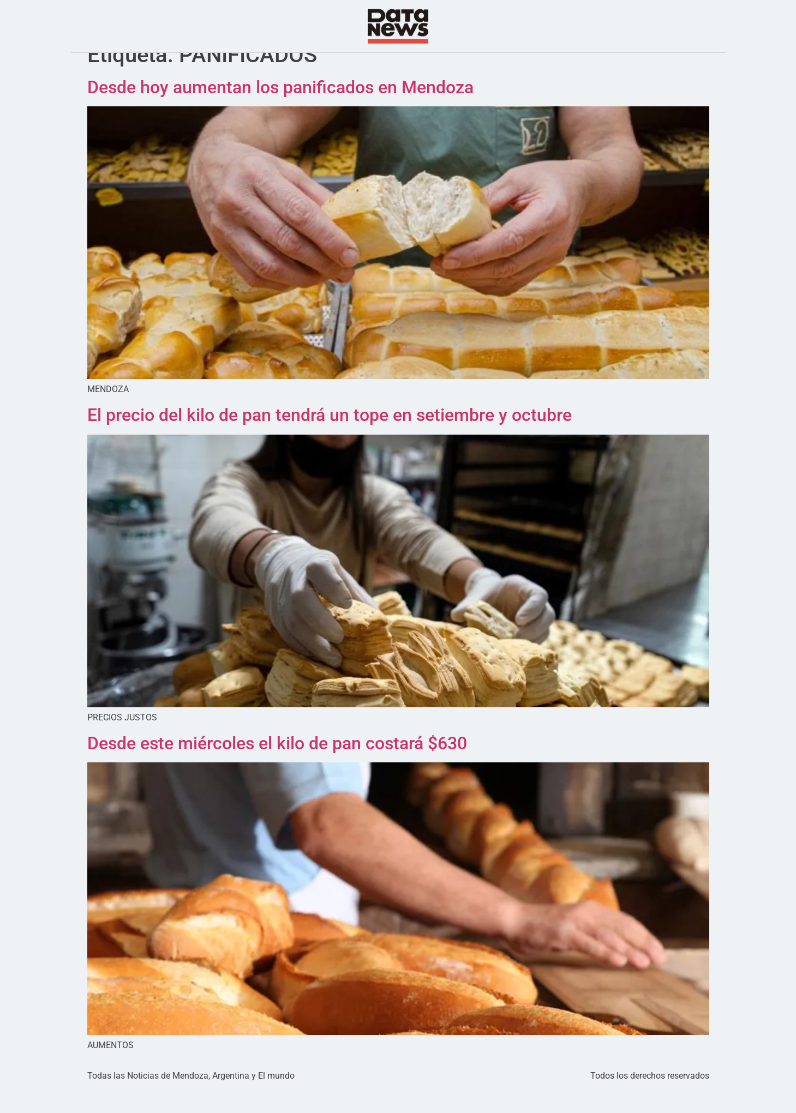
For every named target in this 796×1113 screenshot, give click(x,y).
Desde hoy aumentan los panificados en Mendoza (280, 109)
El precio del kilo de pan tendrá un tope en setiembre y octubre (329, 436)
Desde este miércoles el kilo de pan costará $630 (277, 765)
